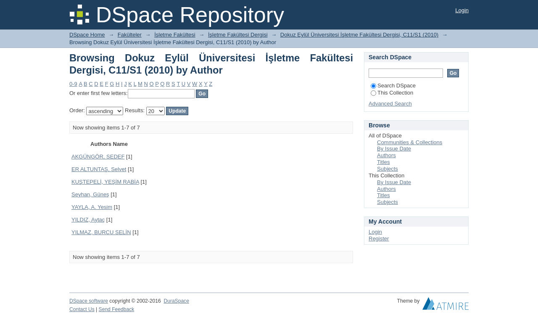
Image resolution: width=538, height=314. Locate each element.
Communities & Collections (409, 142)
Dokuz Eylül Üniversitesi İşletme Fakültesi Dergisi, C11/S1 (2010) (359, 35)
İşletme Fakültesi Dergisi (238, 35)
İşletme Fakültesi (174, 35)
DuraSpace (176, 301)
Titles (383, 162)
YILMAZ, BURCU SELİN (101, 232)
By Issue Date (394, 148)
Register (379, 238)
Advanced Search (390, 103)
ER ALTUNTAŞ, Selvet (98, 169)
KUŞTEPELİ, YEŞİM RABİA (105, 182)
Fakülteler (130, 35)
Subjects (387, 169)
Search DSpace (393, 85)
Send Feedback (116, 309)
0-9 (73, 84)
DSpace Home (87, 35)
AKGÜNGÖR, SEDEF (97, 156)
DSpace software (88, 301)
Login (462, 10)
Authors (386, 155)
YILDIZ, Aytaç (88, 219)
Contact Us (82, 309)
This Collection (392, 93)
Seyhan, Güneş (90, 194)
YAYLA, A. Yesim (91, 207)
